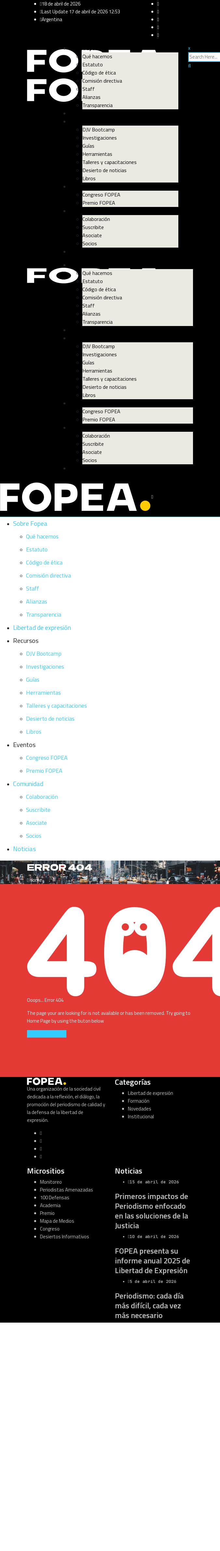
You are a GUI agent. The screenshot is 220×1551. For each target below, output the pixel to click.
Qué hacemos (97, 56)
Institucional (141, 1116)
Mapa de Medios (57, 1221)
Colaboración (96, 219)
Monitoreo (51, 1182)
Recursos (79, 121)
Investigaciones (99, 138)
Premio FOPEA (98, 203)
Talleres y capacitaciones (109, 162)
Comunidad (82, 211)
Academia (50, 1205)
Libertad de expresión (93, 113)
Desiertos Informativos (64, 1236)
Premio (47, 1213)
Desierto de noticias (104, 170)
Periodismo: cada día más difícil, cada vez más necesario (149, 1305)
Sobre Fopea (83, 48)
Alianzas (91, 97)
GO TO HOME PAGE (46, 1034)
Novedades (139, 1108)
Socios (89, 243)
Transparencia (97, 105)
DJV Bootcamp (98, 129)
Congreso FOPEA (101, 194)
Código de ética (99, 72)
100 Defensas (54, 1197)
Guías (88, 146)
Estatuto (92, 64)
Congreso (50, 1228)
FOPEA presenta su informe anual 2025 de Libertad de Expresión (152, 1260)
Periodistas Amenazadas (66, 1189)
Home (34, 880)
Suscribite (93, 227)
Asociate (92, 235)
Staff (88, 89)
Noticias (79, 251)
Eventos (78, 186)
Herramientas (97, 154)
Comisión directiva (102, 81)
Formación (138, 1101)
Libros (89, 178)
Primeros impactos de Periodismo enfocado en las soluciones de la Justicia (151, 1210)
